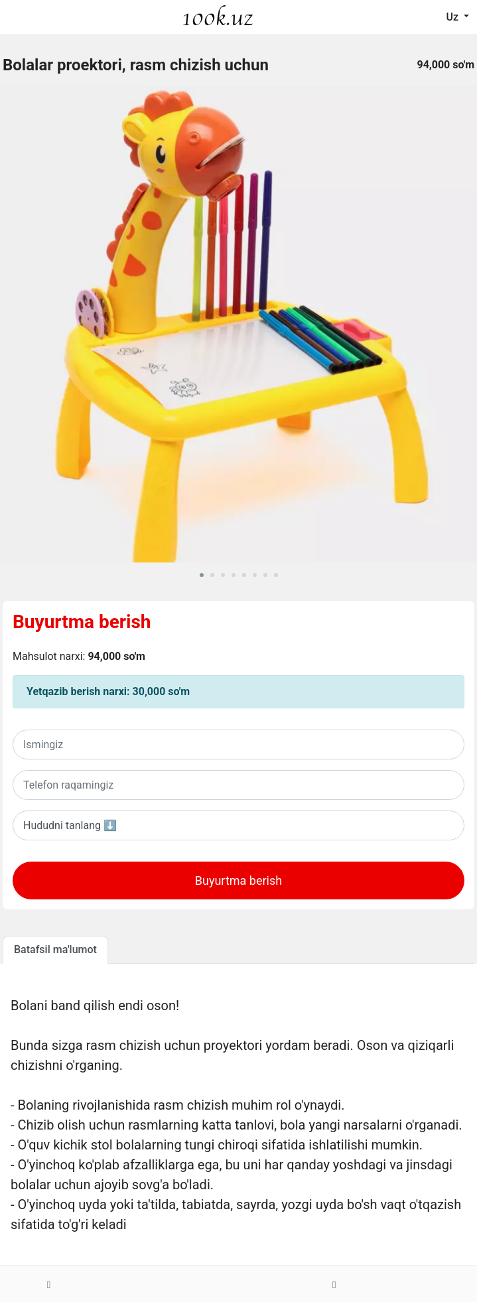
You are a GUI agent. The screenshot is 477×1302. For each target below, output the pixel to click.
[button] (201, 575)
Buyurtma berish (82, 622)
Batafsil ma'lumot (55, 949)
